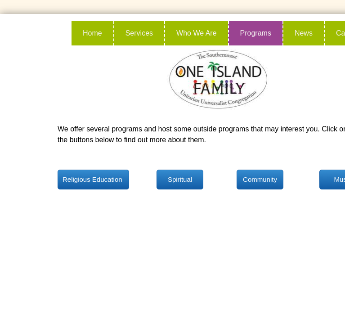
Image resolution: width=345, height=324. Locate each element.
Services (139, 33)
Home (92, 33)
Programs (255, 33)
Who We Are (196, 33)
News (304, 33)
